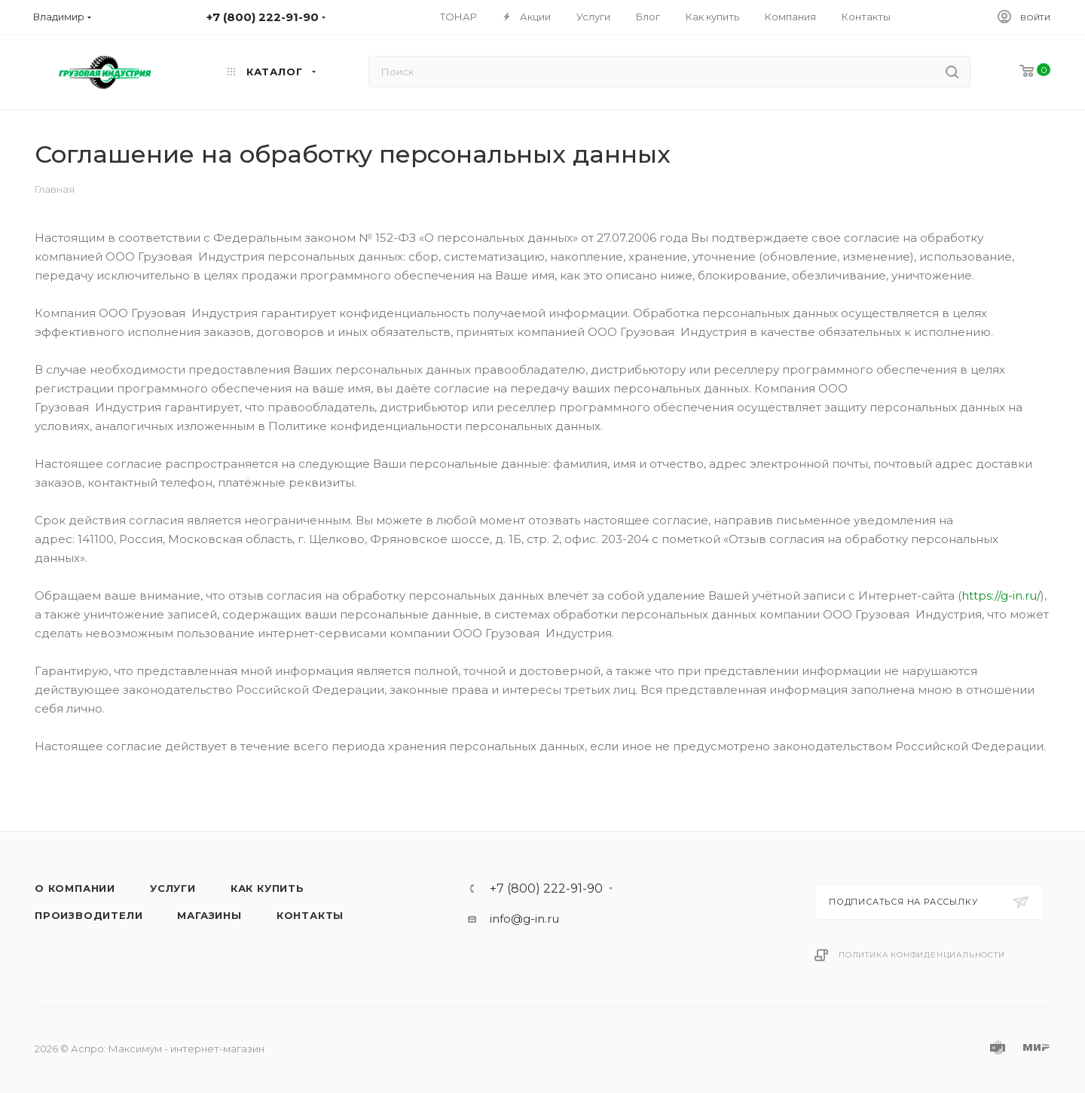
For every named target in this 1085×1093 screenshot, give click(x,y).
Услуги (173, 888)
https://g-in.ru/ (1001, 595)
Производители (88, 915)
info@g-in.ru (524, 918)
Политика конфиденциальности (922, 955)
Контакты (310, 915)
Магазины (209, 915)
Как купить (267, 888)
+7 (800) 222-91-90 (546, 889)
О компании (75, 888)
